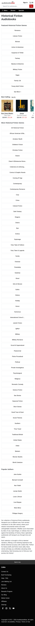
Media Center (5, 598)
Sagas (17, 75)
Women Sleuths (17, 457)
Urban (17, 446)
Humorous (17, 312)
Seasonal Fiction (17, 401)
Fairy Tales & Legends (17, 250)
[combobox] (17, 6)
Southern (17, 423)
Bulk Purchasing (6, 575)
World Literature (17, 462)
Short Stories (17, 406)
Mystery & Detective (17, 64)
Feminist (17, 262)
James (22, 113)
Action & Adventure (17, 47)
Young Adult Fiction (17, 86)
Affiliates (4, 601)
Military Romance (17, 340)
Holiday (17, 301)
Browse (13, 10)
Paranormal (17, 351)
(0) (31, 2)
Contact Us (4, 571)
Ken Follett (17, 485)
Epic (17, 228)
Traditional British (17, 434)
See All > (13, 97)
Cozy (17, 195)
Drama (17, 222)
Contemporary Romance (17, 189)
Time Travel (17, 429)
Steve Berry (17, 508)
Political (17, 362)
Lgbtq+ (17, 328)
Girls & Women (17, 284)
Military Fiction (17, 69)
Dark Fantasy (17, 211)
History (17, 295)
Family (17, 256)
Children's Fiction (17, 144)
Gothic (17, 289)
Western (17, 451)
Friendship (17, 267)
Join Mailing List (6, 581)
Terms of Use (26, 622)
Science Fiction (17, 390)
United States (17, 440)
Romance (17, 30)
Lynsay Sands (17, 491)
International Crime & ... (17, 317)
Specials (21, 10)
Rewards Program (6, 591)
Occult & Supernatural (17, 345)
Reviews (3, 585)
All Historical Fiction (17, 128)
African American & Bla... (17, 133)
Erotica (17, 234)
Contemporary (17, 183)
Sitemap (3, 605)
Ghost (17, 278)
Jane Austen (17, 474)
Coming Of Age (17, 178)
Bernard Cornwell (17, 480)
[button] (5, 10)
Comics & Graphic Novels (17, 172)
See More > (17, 92)
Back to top (17, 562)
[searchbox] (15, 6)
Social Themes (17, 418)
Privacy (18, 622)
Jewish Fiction (17, 323)
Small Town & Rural (17, 412)
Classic (17, 156)
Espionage (17, 239)
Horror (18, 306)
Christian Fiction (17, 150)
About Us (4, 588)
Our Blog (4, 595)
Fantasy (17, 58)
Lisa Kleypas (17, 502)
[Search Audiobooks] (31, 6)
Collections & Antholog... (17, 167)
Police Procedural (17, 356)
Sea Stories (17, 395)
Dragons (17, 217)
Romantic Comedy (17, 384)
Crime (17, 200)
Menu (4, 10)
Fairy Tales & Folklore (17, 245)
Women (17, 41)
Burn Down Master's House (7, 113)
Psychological (17, 373)
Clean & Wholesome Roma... (17, 161)
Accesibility (11, 622)
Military (17, 334)
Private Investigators (17, 367)
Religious (17, 379)
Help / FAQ (4, 578)
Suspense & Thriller (17, 53)
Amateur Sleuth (17, 139)
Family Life (17, 80)
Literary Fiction (17, 36)
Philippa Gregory (17, 513)
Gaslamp (17, 273)
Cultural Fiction (17, 206)
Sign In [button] (25, 2)
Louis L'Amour (17, 496)
